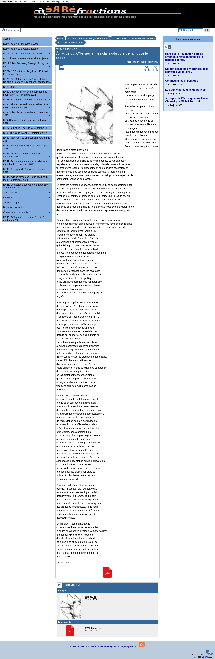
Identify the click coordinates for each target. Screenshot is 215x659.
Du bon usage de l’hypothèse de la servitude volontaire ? (186, 70)
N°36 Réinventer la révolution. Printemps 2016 (25, 121)
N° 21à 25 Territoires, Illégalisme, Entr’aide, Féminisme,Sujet (26, 72)
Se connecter (12, 30)
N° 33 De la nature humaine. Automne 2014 (26, 100)
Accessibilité (6, 2)
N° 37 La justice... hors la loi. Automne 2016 (26, 128)
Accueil (60, 38)
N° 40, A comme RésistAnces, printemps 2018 (25, 147)
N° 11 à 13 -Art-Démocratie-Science (26, 53)
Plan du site (77, 646)
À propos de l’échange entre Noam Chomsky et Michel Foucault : (186, 100)
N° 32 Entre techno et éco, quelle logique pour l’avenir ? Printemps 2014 (26, 93)
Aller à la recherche (40, 1)
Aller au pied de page (60, 1)
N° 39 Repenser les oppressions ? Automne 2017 (26, 139)
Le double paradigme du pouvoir (185, 89)
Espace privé (126, 646)
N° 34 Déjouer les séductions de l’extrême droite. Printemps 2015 (26, 106)
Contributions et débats (26, 212)
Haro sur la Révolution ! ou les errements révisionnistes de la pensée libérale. (184, 56)
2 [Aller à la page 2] (169, 47)
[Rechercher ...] (190, 30)
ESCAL (205, 657)
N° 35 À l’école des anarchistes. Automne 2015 (26, 114)
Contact (91, 646)
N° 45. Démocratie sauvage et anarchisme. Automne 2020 (26, 186)
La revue (26, 197)
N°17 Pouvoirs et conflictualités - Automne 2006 (133, 38)
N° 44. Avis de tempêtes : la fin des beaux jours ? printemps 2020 (25, 178)
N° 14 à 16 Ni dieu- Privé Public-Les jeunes (26, 59)
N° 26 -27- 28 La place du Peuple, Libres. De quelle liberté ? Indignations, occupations (27, 81)
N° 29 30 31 (26, 87)
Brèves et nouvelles (13, 207)
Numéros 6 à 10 (26, 48)
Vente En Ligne (11, 202)
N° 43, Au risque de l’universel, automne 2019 (24, 170)
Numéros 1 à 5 (26, 43)
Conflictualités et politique (181, 80)
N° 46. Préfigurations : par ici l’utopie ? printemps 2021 (23, 218)
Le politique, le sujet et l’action (70, 42)
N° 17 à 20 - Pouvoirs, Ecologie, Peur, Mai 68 (88, 38)
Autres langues (26, 192)
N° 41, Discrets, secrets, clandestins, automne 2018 (26, 155)
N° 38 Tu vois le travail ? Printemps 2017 (25, 133)
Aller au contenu (22, 1)
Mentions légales (107, 646)
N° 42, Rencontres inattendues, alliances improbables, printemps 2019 (25, 162)
